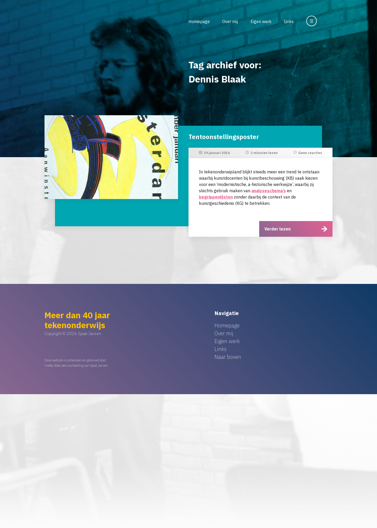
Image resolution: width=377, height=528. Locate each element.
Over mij (230, 21)
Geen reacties (310, 153)
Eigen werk (261, 21)
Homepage (199, 21)
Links (289, 21)
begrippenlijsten (216, 197)
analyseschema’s (268, 190)
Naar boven (227, 356)
